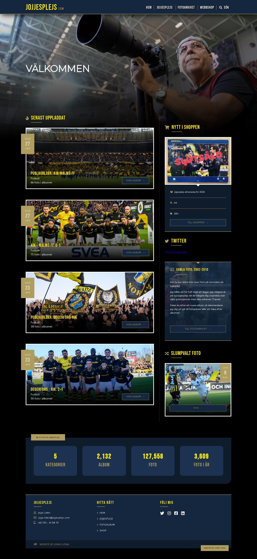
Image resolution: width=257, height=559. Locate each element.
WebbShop (207, 7)
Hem (149, 7)
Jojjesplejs (165, 7)
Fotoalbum (107, 525)
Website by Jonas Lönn (54, 544)
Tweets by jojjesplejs (176, 252)
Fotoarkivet (187, 7)
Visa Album (135, 181)
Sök (224, 7)
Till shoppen (198, 223)
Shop (103, 531)
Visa (198, 408)
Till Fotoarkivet (198, 329)
